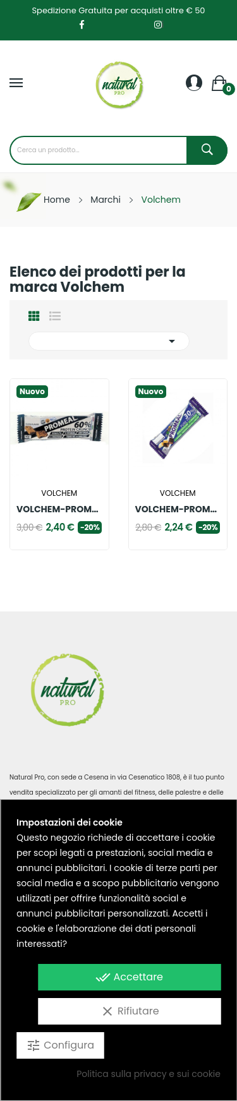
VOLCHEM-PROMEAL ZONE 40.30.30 (178, 509)
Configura (60, 1045)
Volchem (59, 493)
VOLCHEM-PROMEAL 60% (59, 509)
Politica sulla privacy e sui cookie (148, 1074)
